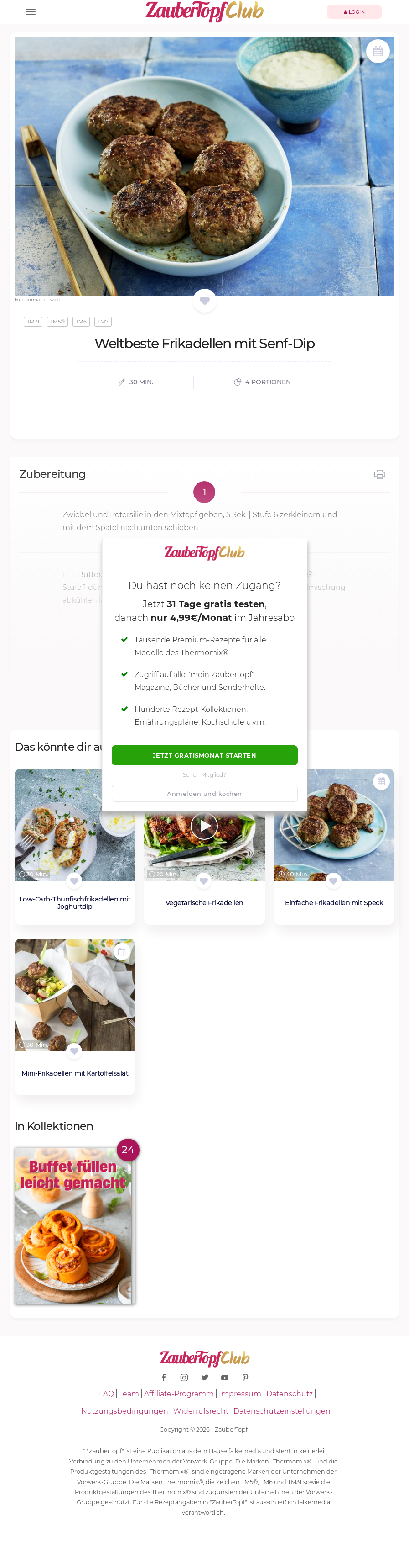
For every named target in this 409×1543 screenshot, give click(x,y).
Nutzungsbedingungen (124, 1411)
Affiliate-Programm (179, 1393)
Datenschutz (289, 1393)
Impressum (240, 1393)
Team (129, 1393)
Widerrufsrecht (200, 1411)
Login (354, 12)
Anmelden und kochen (204, 793)
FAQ (106, 1393)
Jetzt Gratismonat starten (205, 755)
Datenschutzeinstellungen (282, 1411)
